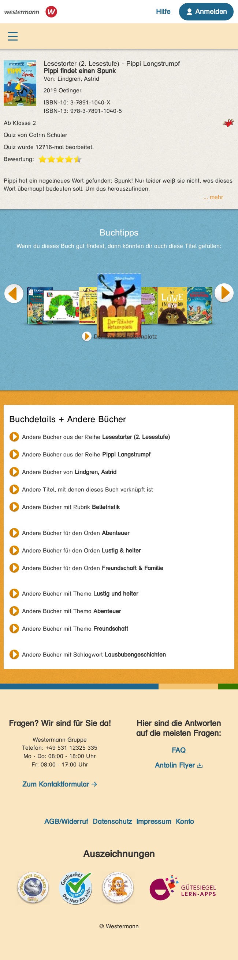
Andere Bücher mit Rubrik (71, 507)
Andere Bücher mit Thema (80, 593)
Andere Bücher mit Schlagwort (94, 654)
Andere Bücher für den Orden (75, 532)
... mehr (213, 197)
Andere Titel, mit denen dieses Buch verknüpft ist (87, 489)
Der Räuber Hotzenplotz (125, 336)
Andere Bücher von (69, 471)
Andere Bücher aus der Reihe (96, 436)
